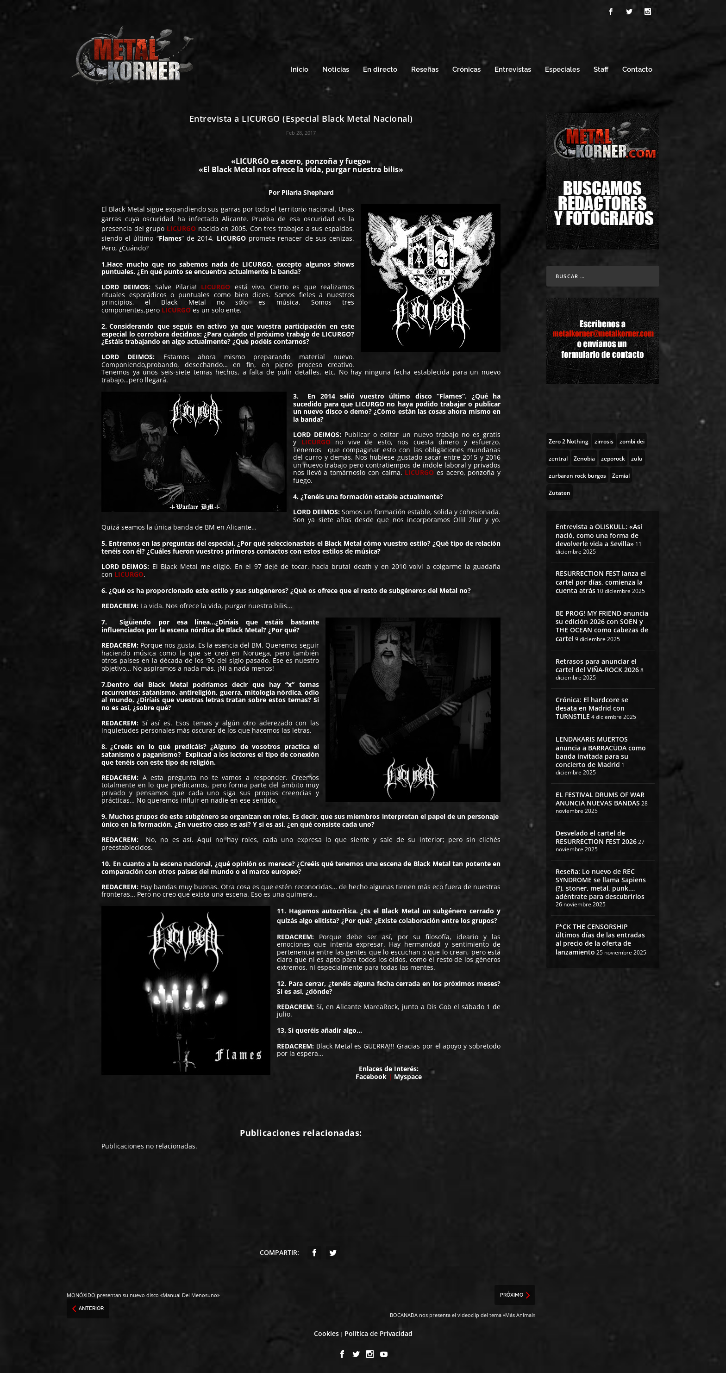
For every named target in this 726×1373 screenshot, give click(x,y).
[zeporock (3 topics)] (613, 456)
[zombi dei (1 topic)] (632, 439)
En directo (380, 68)
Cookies (326, 1332)
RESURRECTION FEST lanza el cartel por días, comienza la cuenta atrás (601, 580)
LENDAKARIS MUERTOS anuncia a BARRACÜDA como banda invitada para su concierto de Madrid (601, 750)
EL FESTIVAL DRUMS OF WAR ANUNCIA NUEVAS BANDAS (600, 797)
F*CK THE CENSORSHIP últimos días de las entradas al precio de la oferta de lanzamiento (600, 938)
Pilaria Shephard (308, 191)
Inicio (299, 68)
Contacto (637, 68)
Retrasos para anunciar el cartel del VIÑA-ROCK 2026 (597, 664)
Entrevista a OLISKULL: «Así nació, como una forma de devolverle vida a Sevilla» (599, 533)
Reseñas (424, 68)
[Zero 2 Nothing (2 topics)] (568, 439)
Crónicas (466, 68)
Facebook (371, 1075)
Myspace (408, 1075)
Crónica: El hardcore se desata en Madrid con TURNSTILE (592, 706)
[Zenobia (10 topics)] (584, 456)
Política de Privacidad (378, 1332)
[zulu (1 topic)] (637, 456)
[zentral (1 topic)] (558, 456)
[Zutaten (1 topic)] (559, 491)
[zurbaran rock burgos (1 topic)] (577, 473)
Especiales (562, 68)
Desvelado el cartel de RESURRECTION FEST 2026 (596, 835)
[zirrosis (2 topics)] (604, 439)
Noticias (335, 68)
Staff (601, 68)
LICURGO (231, 236)
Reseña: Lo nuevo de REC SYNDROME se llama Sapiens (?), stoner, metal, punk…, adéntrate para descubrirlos (601, 883)
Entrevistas (512, 68)
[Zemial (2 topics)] (621, 473)
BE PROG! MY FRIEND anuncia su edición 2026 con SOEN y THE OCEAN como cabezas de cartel (602, 624)
